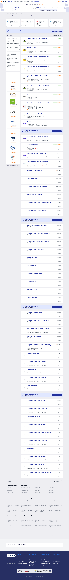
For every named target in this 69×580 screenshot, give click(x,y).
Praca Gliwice (51, 534)
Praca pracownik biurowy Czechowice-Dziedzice (55, 506)
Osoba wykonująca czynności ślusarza (35, 249)
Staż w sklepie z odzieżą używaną (34, 170)
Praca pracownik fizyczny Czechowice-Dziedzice (27, 501)
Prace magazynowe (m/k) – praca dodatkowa (27, 19)
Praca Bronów (51, 490)
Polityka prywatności (56, 559)
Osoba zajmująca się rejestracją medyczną (36, 210)
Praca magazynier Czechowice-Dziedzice (26, 503)
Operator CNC (30, 94)
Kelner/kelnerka (30, 448)
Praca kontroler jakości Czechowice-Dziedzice (55, 526)
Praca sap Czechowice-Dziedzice (12, 525)
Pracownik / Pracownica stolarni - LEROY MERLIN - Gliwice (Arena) (38, 86)
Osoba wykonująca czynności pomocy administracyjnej (35, 465)
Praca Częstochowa (24, 534)
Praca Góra (36, 493)
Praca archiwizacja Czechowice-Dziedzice (12, 524)
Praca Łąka (9, 493)
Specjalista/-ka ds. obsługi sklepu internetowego (38, 66)
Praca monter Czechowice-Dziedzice (55, 502)
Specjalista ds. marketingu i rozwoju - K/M (36, 153)
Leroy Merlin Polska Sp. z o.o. (31, 88)
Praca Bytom (37, 535)
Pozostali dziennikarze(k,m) (33, 353)
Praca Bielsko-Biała (10, 535)
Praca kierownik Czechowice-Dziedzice (41, 505)
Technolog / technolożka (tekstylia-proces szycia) (38, 113)
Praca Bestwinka (51, 487)
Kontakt (54, 557)
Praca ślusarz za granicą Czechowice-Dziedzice (41, 526)
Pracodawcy (15, 1)
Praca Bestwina (37, 487)
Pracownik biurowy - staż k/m (33, 416)
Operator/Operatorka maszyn (12, 19)
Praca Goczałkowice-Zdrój (25, 487)
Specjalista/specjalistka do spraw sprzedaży (37, 225)
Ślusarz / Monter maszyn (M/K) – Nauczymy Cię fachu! (39, 102)
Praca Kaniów (9, 487)
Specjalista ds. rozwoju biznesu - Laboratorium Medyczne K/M (37, 122)
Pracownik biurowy (31, 265)
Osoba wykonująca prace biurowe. (34, 312)
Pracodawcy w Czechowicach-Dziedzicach (12, 165)
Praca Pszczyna (51, 492)
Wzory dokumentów (44, 559)
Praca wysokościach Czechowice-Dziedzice (54, 518)
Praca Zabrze (23, 535)
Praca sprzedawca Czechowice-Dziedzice (26, 506)
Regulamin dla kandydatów (22, 563)
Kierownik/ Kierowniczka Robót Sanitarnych (56, 19)
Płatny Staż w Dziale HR (32, 144)
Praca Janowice (9, 490)
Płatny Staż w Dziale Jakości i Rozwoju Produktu (37, 161)
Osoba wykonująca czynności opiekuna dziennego (38, 320)
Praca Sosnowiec (38, 534)
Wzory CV (42, 557)
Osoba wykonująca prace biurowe (34, 273)
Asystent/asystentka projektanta (34, 194)
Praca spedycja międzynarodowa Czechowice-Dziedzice (40, 524)
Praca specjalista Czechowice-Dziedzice (12, 501)
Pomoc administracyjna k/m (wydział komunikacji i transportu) (38, 329)
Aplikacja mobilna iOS (44, 565)
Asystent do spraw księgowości (34, 336)
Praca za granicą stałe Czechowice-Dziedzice (27, 521)
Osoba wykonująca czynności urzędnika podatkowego (39, 202)
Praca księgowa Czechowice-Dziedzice (13, 517)
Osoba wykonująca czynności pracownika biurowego (39, 432)
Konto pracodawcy (32, 559)
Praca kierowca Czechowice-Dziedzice (13, 502)
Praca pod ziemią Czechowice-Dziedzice (40, 521)
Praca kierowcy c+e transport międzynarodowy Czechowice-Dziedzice (26, 526)
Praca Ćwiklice (37, 490)
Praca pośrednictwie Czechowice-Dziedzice (13, 521)
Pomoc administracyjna (32, 178)
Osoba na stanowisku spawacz (41, 19)
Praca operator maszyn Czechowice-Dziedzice (13, 506)
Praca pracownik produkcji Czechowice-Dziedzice (55, 501)
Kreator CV (21, 1)
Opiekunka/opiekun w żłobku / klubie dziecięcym (38, 241)
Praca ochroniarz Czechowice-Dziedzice (12, 511)
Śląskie (13, 13)
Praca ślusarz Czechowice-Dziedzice (41, 517)
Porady (18, 1)
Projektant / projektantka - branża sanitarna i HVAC (38, 56)
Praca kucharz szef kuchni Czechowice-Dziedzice (39, 511)
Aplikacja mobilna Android (45, 563)
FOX (28, 162)
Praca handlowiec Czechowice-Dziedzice (26, 508)
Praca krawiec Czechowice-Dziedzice (55, 510)
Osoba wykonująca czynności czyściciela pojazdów (38, 233)
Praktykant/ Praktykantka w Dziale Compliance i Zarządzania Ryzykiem (37, 76)
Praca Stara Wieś (24, 492)
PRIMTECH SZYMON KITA (31, 57)
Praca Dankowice (10, 492)
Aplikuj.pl (7, 13)
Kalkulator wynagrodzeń (28, 1)
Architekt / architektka (32, 47)
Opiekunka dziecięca (31, 281)
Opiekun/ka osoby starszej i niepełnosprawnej (37, 186)
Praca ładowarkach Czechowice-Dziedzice (54, 524)
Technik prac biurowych (32, 257)
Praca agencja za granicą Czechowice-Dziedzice (27, 524)
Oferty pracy (10, 1)
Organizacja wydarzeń (56, 561)
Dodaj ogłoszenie (35, 1)
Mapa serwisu (55, 566)
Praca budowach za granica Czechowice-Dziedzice (53, 521)
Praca (10, 13)
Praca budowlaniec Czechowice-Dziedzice (40, 501)
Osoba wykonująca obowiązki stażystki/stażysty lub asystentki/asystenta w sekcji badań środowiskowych (39, 345)
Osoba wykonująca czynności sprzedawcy (36, 424)
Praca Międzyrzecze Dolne (25, 490)
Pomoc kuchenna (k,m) (32, 297)
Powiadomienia (20, 565)
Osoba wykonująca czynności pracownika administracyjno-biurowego (36, 378)
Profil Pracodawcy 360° (33, 557)
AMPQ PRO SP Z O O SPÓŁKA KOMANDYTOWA (34, 67)
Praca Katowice (9, 534)
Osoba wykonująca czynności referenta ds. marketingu (36, 362)
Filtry (13, 10)
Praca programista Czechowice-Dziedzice (26, 511)
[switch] (57, 31)
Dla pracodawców (64, 1)
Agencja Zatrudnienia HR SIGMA (32, 124)
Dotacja (54, 565)
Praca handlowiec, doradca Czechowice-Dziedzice (25, 518)
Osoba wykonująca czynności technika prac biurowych (37, 409)
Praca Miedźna (37, 492)
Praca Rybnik (51, 535)
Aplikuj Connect (55, 563)
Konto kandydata (57, 1)
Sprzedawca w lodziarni (32, 289)
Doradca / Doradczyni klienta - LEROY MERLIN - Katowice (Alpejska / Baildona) (37, 39)
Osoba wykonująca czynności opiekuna (36, 400)
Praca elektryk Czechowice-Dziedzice (41, 502)
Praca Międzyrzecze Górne (25, 493)
